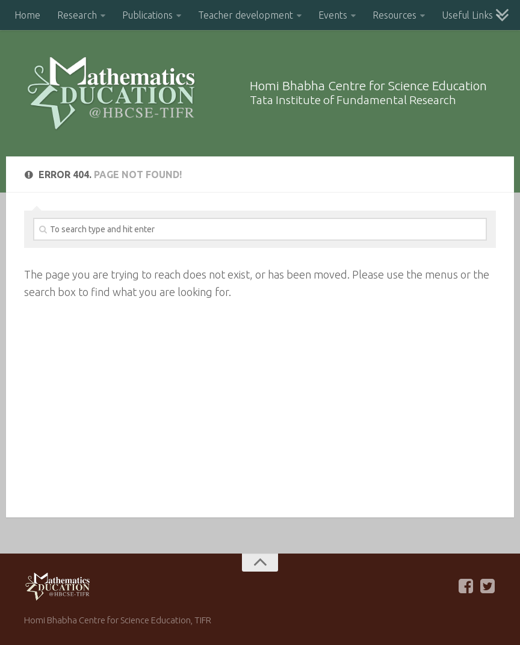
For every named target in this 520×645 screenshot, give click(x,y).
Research (77, 15)
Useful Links (467, 15)
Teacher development (245, 15)
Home (27, 15)
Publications (147, 15)
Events (332, 15)
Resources (394, 15)
